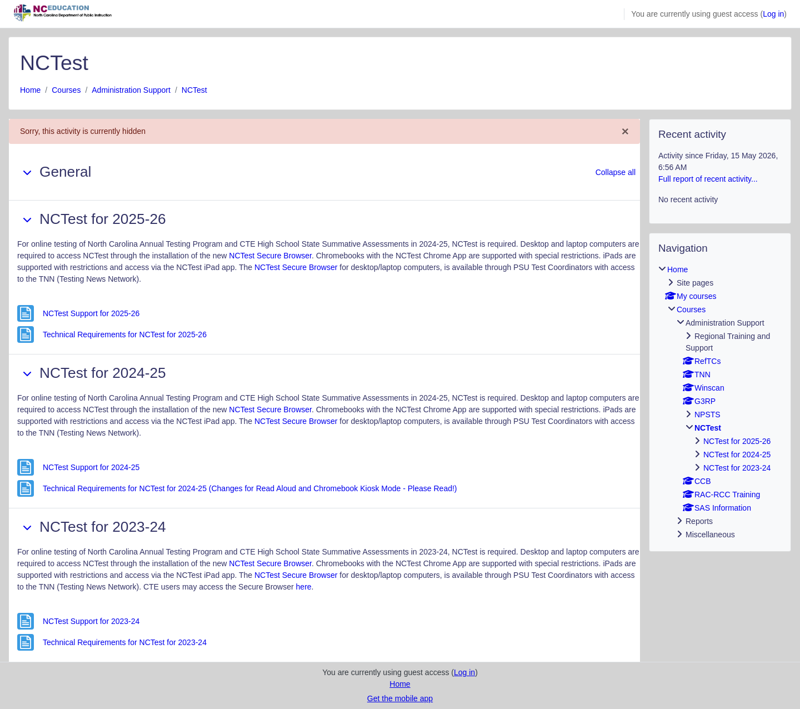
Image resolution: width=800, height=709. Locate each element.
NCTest (194, 90)
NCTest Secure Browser (270, 255)
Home (30, 90)
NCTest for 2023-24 (737, 467)
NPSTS (707, 414)
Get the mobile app (400, 698)
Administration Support (131, 90)
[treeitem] (720, 402)
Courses (66, 90)
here (304, 586)
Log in (773, 13)
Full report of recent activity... (708, 178)
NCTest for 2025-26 (737, 441)
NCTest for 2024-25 (737, 454)
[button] (27, 172)
